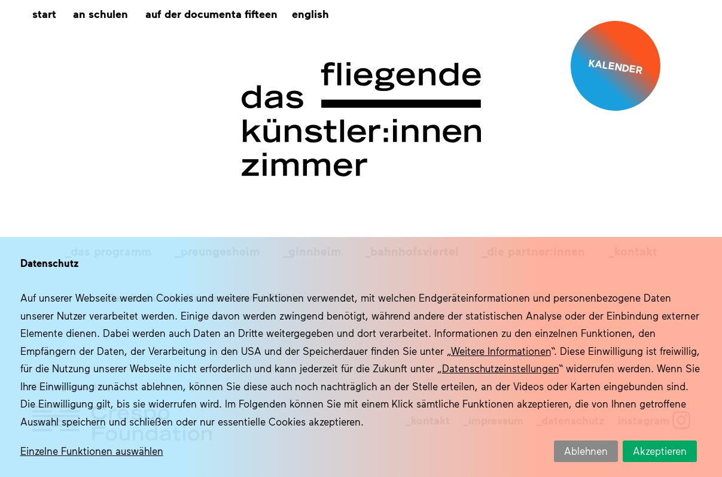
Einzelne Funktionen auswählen (91, 451)
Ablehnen (586, 451)
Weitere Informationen (501, 351)
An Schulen (100, 13)
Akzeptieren (660, 451)
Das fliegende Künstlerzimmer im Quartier (361, 119)
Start (44, 13)
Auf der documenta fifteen (211, 13)
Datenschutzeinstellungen (500, 368)
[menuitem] (310, 14)
